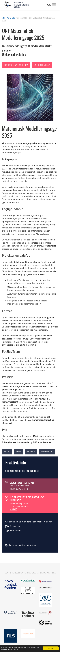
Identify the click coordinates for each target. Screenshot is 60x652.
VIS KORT (13, 509)
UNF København (42, 65)
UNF (3, 17)
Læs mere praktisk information (20, 545)
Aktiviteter (11, 17)
